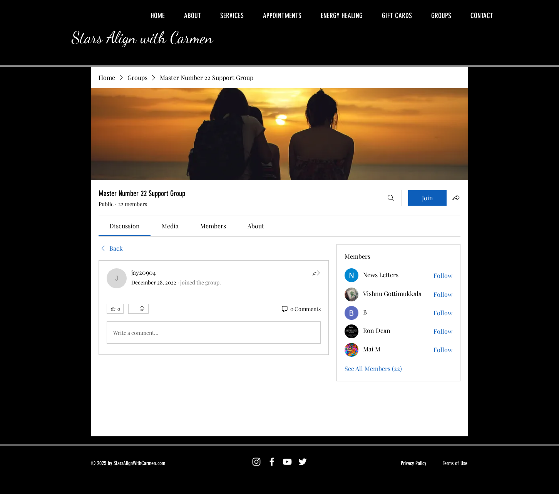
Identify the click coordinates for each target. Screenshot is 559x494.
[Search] (390, 198)
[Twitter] (302, 461)
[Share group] (455, 197)
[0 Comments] (301, 309)
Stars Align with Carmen (142, 37)
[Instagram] (256, 461)
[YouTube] (287, 461)
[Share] (316, 273)
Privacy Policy (413, 463)
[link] (124, 226)
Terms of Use (455, 463)
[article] (214, 307)
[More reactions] (138, 309)
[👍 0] (115, 309)
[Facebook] (271, 461)
